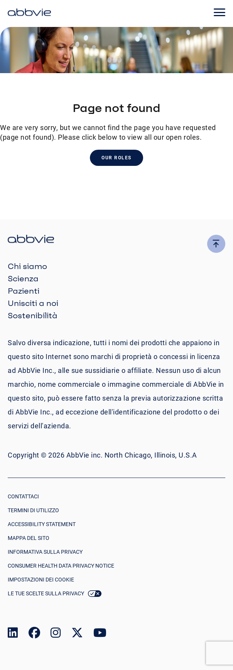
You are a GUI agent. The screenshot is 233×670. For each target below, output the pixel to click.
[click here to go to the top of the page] (216, 244)
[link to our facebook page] (34, 634)
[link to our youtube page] (99, 634)
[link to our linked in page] (13, 634)
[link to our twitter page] (77, 634)
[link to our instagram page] (56, 634)
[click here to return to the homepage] (29, 13)
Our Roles (116, 157)
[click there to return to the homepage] (116, 240)
